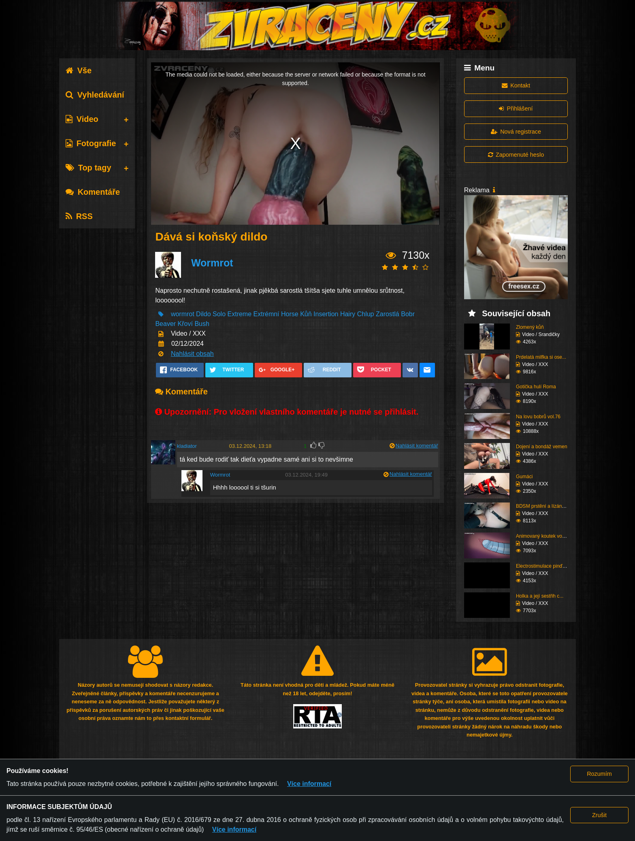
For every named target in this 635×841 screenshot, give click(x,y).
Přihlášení (516, 108)
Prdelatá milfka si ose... (541, 357)
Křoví (185, 323)
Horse (289, 314)
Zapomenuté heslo (516, 154)
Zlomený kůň (530, 327)
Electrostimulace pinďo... (542, 566)
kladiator (187, 446)
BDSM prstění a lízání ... (542, 506)
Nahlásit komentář (417, 446)
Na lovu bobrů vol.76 (538, 416)
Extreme (240, 314)
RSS (79, 216)
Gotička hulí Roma (536, 387)
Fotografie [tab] (91, 143)
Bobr (408, 314)
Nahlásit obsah (192, 353)
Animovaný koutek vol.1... (543, 536)
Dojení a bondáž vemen (541, 446)
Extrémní (266, 314)
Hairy (347, 314)
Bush (201, 323)
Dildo (203, 314)
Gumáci (524, 476)
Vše (79, 70)
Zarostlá (387, 314)
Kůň (305, 314)
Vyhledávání (95, 94)
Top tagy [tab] (88, 167)
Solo (219, 314)
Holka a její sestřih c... (539, 596)
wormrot (182, 314)
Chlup (365, 314)
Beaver (165, 323)
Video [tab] (82, 119)
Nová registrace (516, 131)
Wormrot (212, 262)
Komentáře (93, 191)
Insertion (325, 314)
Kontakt (516, 85)
